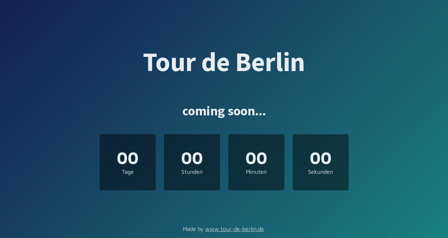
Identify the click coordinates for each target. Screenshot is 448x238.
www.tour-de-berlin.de (234, 229)
